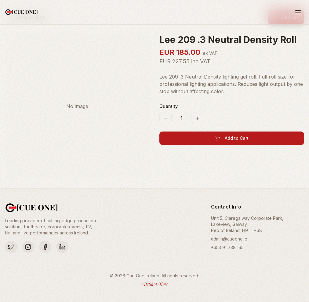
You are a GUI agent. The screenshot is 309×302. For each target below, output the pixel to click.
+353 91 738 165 (227, 247)
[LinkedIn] (62, 247)
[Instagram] (28, 247)
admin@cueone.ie (229, 238)
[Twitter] (11, 247)
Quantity (168, 106)
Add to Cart (232, 138)
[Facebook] (45, 247)
